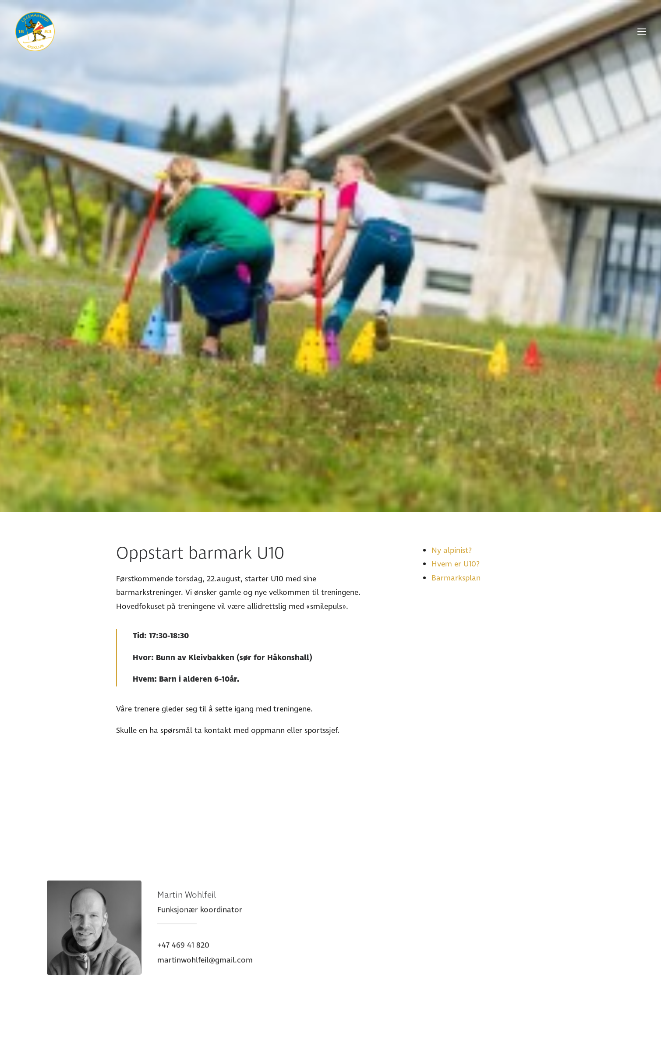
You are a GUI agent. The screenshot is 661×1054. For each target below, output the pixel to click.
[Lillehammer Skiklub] (35, 31)
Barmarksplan (456, 532)
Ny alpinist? (451, 504)
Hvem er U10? (455, 518)
